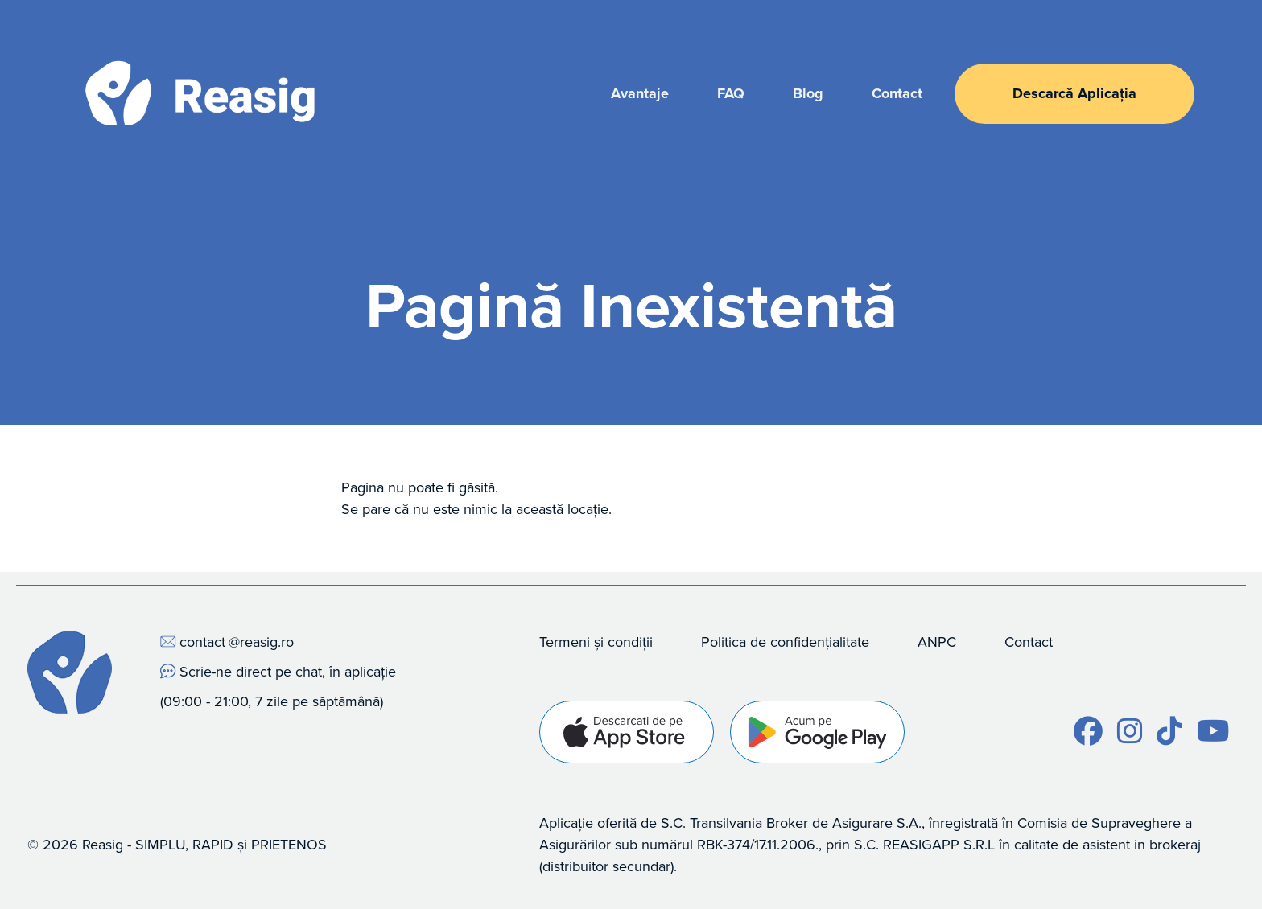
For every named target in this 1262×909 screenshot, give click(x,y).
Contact (897, 93)
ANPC (937, 641)
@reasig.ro (261, 641)
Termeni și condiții (596, 641)
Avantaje (640, 93)
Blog (808, 93)
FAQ (730, 93)
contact (202, 641)
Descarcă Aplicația (1074, 93)
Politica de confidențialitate (785, 641)
